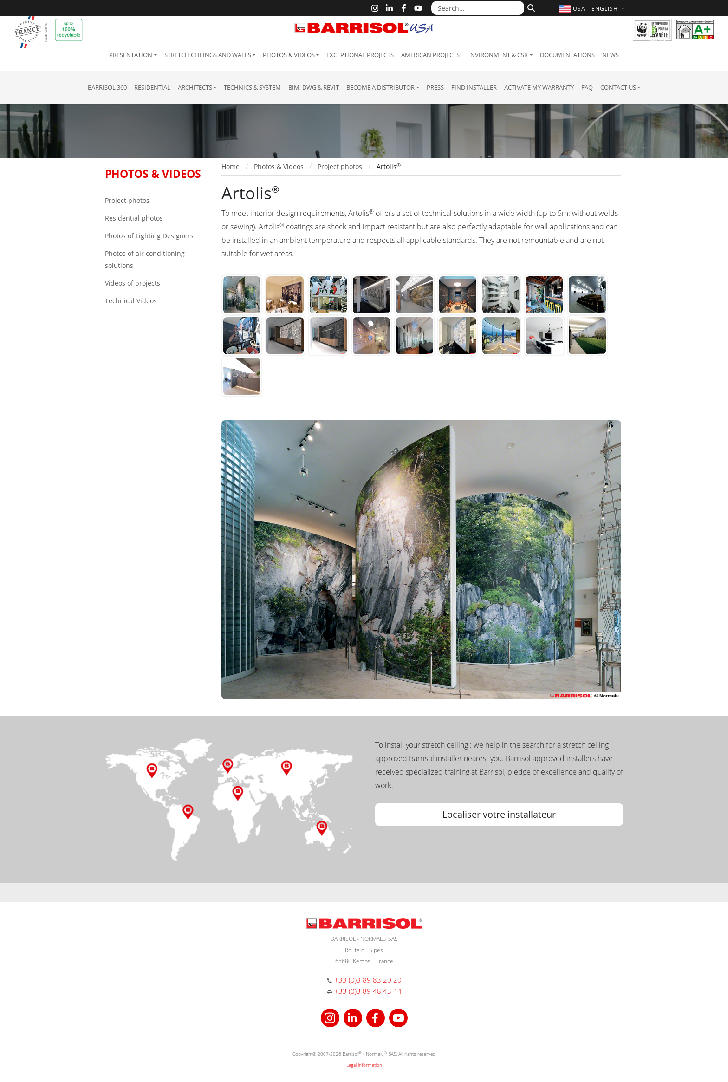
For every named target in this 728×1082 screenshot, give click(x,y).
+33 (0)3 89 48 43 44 (368, 991)
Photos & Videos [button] (289, 55)
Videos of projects (132, 283)
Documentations (567, 55)
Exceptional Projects (360, 55)
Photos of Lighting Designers (149, 235)
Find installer (474, 87)
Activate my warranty (539, 87)
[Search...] (477, 8)
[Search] (530, 7)
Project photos (127, 200)
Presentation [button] (130, 55)
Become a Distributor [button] (380, 87)
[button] (593, 9)
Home (230, 166)
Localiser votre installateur (499, 814)
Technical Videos (131, 300)
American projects (430, 55)
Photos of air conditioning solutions (145, 259)
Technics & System (252, 87)
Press (435, 87)
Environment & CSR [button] (497, 55)
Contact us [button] (618, 87)
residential (152, 87)
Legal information (364, 1065)
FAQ (587, 87)
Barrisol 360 (107, 87)
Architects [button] (195, 87)
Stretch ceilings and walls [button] (207, 55)
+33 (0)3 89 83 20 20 (368, 979)
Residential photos (134, 218)
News (610, 55)
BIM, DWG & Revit (313, 87)
